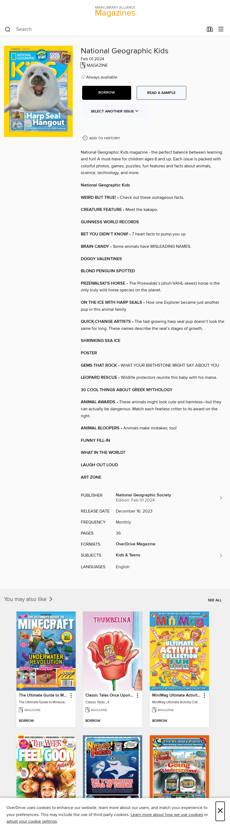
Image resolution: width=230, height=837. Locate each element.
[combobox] (104, 29)
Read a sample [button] (161, 92)
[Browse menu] (221, 29)
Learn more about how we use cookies (167, 814)
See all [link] (215, 600)
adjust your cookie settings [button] (31, 821)
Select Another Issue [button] (115, 111)
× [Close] (220, 811)
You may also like (29, 599)
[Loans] (210, 30)
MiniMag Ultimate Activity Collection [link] (176, 695)
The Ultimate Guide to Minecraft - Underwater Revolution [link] (43, 695)
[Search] (7, 29)
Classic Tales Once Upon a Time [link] (110, 695)
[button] (106, 93)
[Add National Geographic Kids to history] (101, 138)
